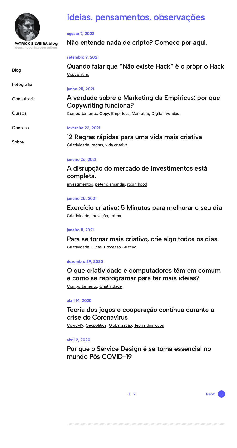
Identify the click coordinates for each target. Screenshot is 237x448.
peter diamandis (110, 184)
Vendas (172, 113)
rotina (115, 215)
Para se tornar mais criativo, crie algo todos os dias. (143, 239)
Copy (104, 113)
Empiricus (120, 113)
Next (215, 394)
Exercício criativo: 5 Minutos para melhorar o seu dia (144, 207)
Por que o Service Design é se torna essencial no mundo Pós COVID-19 (139, 352)
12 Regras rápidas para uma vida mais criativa (134, 137)
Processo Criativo (120, 247)
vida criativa (116, 145)
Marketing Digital (147, 113)
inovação (100, 215)
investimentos (80, 184)
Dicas (97, 247)
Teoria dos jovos (149, 325)
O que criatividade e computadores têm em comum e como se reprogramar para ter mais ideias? (144, 274)
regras (97, 145)
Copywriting (78, 74)
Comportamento (82, 113)
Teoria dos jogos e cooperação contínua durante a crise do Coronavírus (140, 313)
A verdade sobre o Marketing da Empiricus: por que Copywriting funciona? (143, 101)
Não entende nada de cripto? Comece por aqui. (137, 42)
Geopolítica (96, 325)
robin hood (137, 184)
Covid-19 (75, 325)
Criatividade (78, 145)
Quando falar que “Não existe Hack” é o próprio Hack (145, 66)
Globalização (120, 325)
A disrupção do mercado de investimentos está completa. (137, 172)
